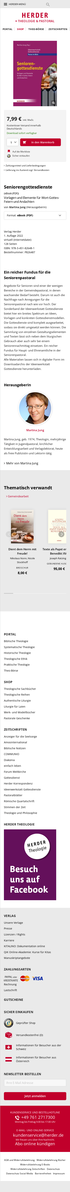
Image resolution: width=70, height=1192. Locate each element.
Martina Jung (17, 207)
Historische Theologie (17, 653)
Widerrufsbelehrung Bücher (51, 1160)
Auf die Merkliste (21, 151)
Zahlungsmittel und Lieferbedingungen (26, 165)
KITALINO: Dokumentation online (24, 946)
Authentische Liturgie (17, 700)
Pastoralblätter (13, 795)
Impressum (59, 1173)
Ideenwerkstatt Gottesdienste (22, 789)
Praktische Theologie (17, 664)
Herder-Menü (17, 4)
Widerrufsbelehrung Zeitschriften (27, 1169)
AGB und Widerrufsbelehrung (19, 1160)
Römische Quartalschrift (19, 801)
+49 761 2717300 (38, 1117)
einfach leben (12, 766)
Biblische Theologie (16, 641)
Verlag (10, 916)
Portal (7, 29)
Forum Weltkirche (15, 771)
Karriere (9, 940)
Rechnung (10, 984)
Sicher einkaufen (18, 1012)
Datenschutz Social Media (19, 1173)
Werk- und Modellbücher (19, 712)
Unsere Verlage (13, 922)
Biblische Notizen (15, 748)
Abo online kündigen (35, 1143)
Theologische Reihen (17, 694)
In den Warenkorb (42, 142)
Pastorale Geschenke (17, 718)
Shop (20, 29)
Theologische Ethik (15, 659)
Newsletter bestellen (22, 1074)
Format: (20, 215)
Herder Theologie (19, 824)
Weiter (61, 534)
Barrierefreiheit (43, 1173)
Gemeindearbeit (18, 496)
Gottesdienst (12, 777)
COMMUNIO (11, 754)
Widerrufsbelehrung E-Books (35, 1164)
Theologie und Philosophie (20, 813)
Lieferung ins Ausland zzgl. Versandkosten (27, 170)
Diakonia (9, 760)
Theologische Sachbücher (20, 689)
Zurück (9, 534)
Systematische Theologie (19, 647)
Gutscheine (13, 1000)
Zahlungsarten (17, 969)
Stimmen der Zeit (15, 807)
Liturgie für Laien (14, 706)
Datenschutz (53, 1169)
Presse (8, 928)
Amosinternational (15, 742)
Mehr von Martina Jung (22, 463)
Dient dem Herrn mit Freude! (22, 551)
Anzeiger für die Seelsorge (20, 736)
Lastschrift (10, 990)
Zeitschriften (58, 29)
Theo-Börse (36, 29)
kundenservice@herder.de (38, 1135)
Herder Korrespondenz (18, 783)
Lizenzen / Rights (14, 934)
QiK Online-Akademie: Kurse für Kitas (27, 952)
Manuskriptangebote (17, 958)
